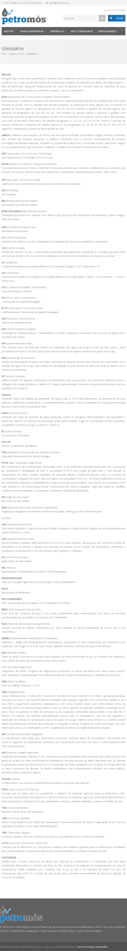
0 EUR (120, 18)
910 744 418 (24, 2)
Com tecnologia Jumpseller (92, 946)
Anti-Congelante (82, 31)
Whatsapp (37, 2)
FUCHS (7, 39)
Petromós (24, 39)
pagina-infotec (17, 53)
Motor (8, 31)
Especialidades (107, 31)
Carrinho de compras (114, 10)
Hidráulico (57, 31)
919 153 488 (10, 2)
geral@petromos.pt (59, 2)
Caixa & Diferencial (32, 31)
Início (4, 53)
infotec (43, 39)
